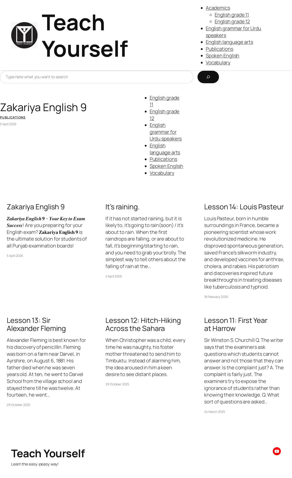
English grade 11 (232, 14)
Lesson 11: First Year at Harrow (235, 324)
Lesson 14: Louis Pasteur (244, 207)
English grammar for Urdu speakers (166, 132)
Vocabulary (218, 62)
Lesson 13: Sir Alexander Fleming (36, 324)
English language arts (229, 42)
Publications (219, 49)
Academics (218, 7)
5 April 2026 (8, 124)
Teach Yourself (85, 35)
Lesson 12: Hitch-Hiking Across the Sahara (143, 324)
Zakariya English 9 (43, 107)
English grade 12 (232, 21)
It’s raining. (122, 207)
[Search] (208, 77)
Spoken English (222, 55)
